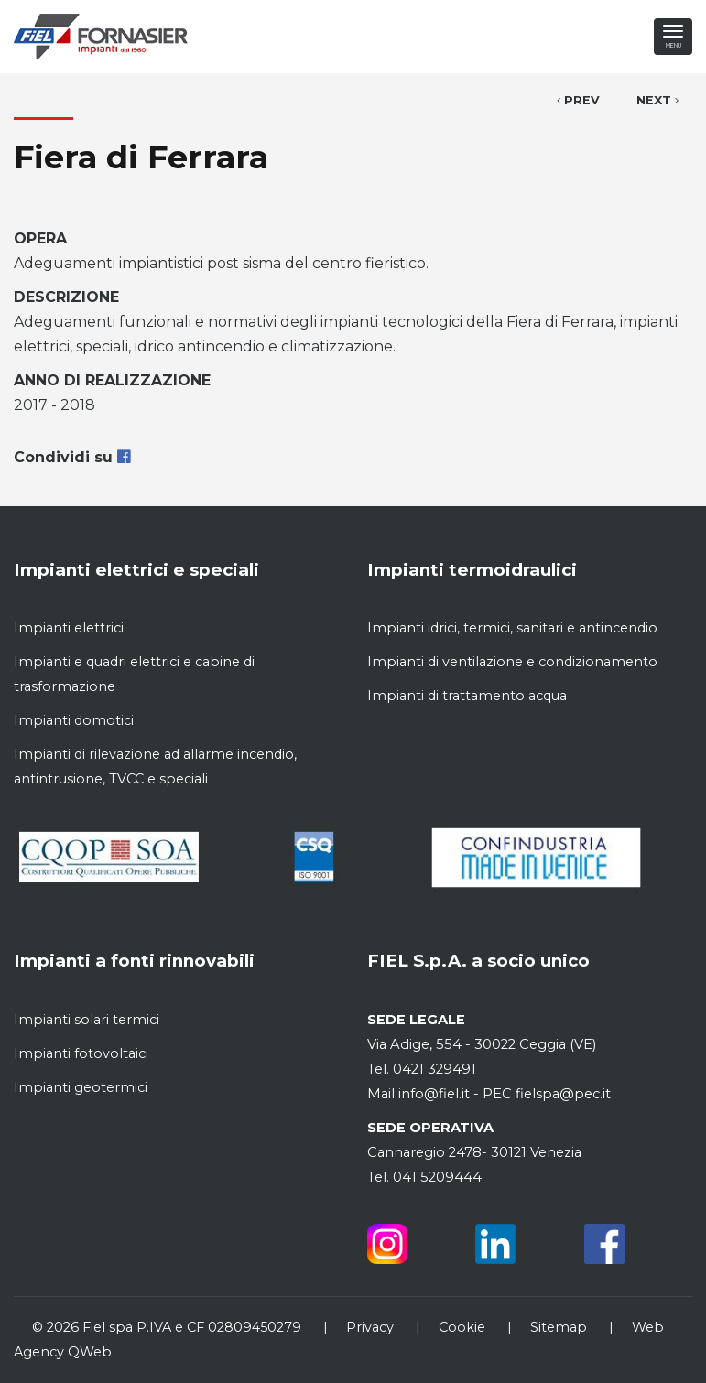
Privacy (370, 1327)
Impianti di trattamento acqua (467, 695)
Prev (578, 100)
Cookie (462, 1327)
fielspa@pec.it (561, 1094)
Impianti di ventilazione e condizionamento (512, 662)
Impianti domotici (74, 720)
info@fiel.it (434, 1094)
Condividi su (72, 457)
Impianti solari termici (86, 1019)
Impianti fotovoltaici (81, 1053)
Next (657, 100)
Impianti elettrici (69, 628)
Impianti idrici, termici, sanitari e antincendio (512, 628)
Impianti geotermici (80, 1087)
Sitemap (558, 1327)
